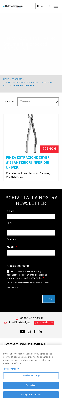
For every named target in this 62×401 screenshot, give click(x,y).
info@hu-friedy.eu (19, 322)
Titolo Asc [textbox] (25, 101)
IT (40, 6)
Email (11, 247)
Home (6, 79)
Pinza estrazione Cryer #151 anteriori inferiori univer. (28, 163)
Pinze (6, 85)
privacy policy (23, 282)
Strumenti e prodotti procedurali (21, 82)
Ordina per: (9, 101)
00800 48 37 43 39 (31, 318)
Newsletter (46, 322)
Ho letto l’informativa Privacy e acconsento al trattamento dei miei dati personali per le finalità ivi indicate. (27, 275)
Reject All (31, 387)
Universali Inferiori (23, 85)
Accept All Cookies (31, 397)
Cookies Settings (31, 378)
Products (17, 79)
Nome (11, 211)
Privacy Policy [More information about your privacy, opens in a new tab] (11, 371)
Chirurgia (47, 82)
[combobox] (38, 101)
